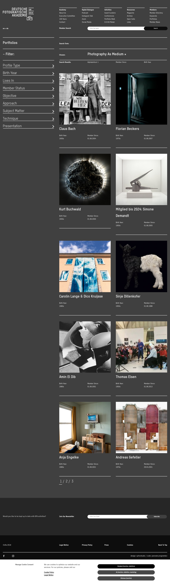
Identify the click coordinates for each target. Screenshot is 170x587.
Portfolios (153, 19)
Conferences (109, 16)
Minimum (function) (126, 578)
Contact (62, 22)
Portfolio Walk (109, 19)
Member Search (65, 28)
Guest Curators (110, 13)
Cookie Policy (49, 572)
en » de (5, 28)
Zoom (84, 19)
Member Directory (156, 13)
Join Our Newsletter (66, 509)
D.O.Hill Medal (109, 22)
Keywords (153, 16)
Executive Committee (67, 16)
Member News (155, 22)
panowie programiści (159, 542)
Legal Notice (48, 575)
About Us (62, 13)
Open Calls (131, 19)
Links (129, 22)
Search (156, 28)
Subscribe (157, 509)
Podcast (85, 13)
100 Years (63, 19)
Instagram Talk (87, 16)
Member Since (121, 65)
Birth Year (147, 65)
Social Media (86, 22)
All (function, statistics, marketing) (126, 572)
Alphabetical (92, 65)
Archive (130, 16)
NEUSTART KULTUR (142, 552)
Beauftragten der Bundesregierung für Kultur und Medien (113, 552)
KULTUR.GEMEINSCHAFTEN (22, 552)
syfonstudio (140, 542)
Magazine (130, 13)
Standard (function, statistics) (126, 566)
